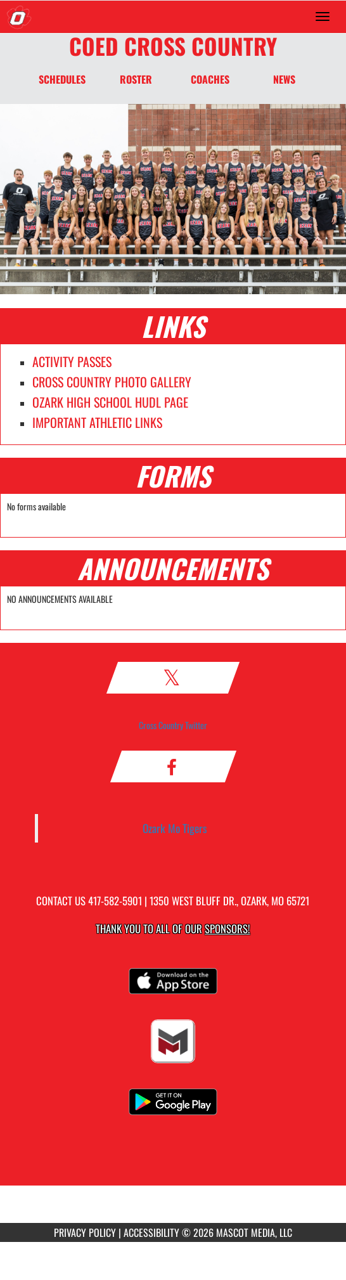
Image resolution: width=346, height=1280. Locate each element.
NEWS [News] (284, 79)
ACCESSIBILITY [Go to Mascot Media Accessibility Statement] (151, 1232)
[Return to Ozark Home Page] (19, 16)
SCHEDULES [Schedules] (62, 79)
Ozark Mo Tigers (175, 828)
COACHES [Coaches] (210, 79)
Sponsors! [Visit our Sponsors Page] (227, 928)
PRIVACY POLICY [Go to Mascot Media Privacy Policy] (85, 1232)
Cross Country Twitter (173, 725)
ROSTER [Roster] (136, 79)
